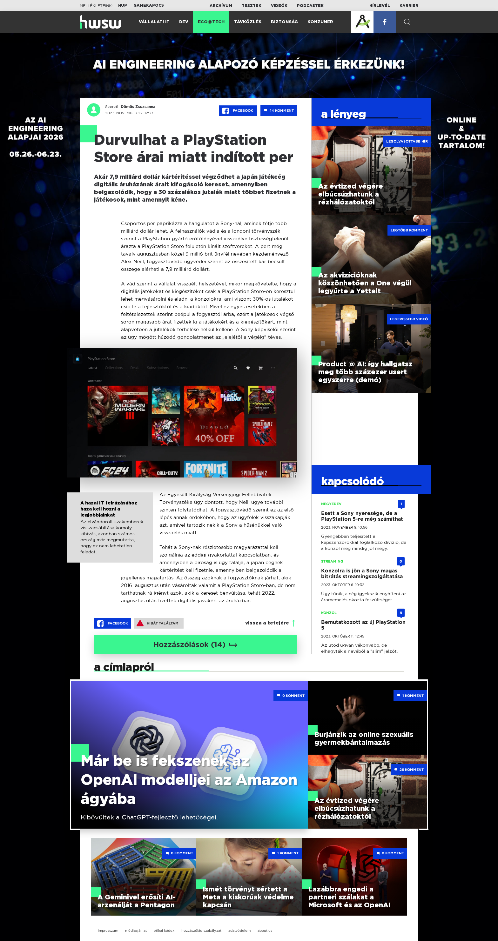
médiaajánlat (136, 930)
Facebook (238, 111)
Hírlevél (379, 6)
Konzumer (320, 22)
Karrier (409, 6)
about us (265, 930)
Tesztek (251, 6)
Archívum (221, 6)
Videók (279, 6)
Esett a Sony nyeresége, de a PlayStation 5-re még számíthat (362, 516)
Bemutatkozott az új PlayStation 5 (363, 625)
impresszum (108, 930)
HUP (122, 5)
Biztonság (284, 22)
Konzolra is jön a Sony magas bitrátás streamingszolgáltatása (362, 573)
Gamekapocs (148, 5)
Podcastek (310, 6)
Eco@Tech (211, 22)
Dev (183, 22)
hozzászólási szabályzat (201, 930)
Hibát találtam (157, 623)
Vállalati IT (154, 22)
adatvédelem (239, 930)
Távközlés (247, 22)
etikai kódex (164, 930)
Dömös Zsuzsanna (138, 106)
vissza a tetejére (267, 623)
